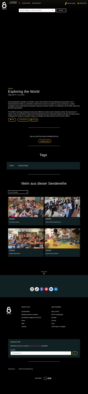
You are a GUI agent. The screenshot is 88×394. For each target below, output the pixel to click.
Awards (24, 326)
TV (19, 3)
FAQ (53, 323)
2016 (12, 165)
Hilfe (23, 323)
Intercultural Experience (53, 222)
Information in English (59, 326)
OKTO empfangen (57, 314)
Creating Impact (14, 222)
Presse (54, 320)
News (23, 320)
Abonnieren (23, 119)
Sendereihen (26, 311)
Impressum (11, 369)
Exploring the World (52, 253)
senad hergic (23, 165)
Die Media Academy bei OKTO (31, 317)
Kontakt (54, 317)
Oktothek (13, 3)
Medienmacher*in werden (30, 314)
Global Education (14, 253)
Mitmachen (26, 3)
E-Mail (13, 350)
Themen (61, 10)
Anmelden (44, 141)
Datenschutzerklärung (26, 369)
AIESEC (10, 88)
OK (75, 353)
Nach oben (44, 273)
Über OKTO (55, 311)
